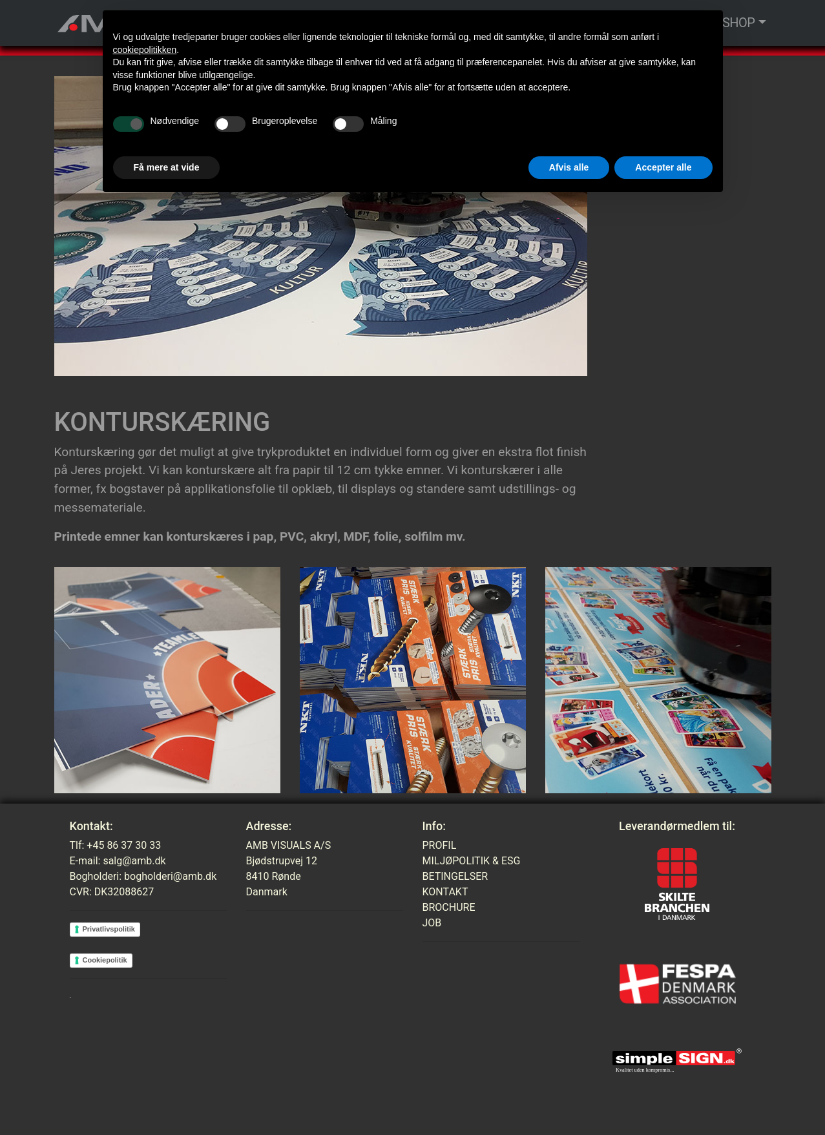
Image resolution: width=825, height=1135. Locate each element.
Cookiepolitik (105, 960)
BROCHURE (449, 907)
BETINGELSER (455, 876)
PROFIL (440, 845)
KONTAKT (445, 892)
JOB (432, 923)
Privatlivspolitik (109, 929)
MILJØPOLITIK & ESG (472, 861)
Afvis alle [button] (569, 167)
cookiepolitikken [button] (145, 50)
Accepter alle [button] (663, 167)
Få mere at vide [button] (167, 167)
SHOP (738, 22)
